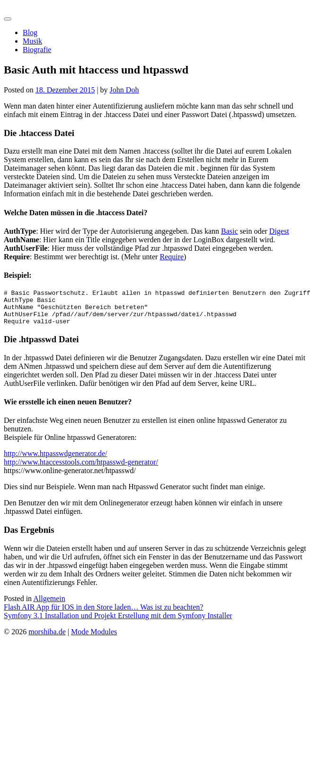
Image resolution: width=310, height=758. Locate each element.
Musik (32, 41)
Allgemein (49, 606)
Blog (30, 32)
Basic (229, 231)
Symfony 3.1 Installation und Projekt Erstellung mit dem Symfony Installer (118, 623)
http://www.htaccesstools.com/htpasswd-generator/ (81, 469)
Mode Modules (94, 639)
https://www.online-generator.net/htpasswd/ (70, 478)
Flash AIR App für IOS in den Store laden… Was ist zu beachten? (103, 614)
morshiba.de (22, 8)
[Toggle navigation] (7, 19)
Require (171, 257)
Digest (279, 231)
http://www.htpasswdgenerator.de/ (55, 461)
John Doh (124, 90)
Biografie (37, 50)
